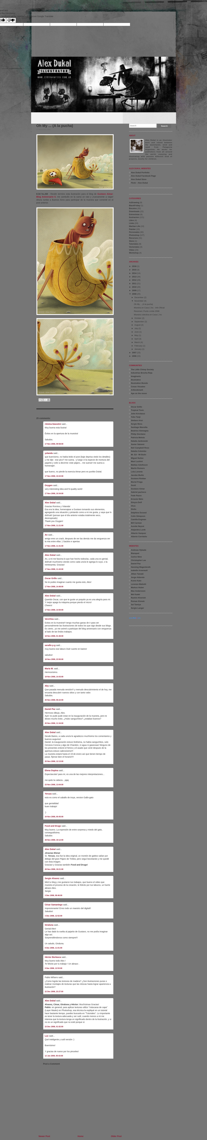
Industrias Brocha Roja (141, 373)
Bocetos (133, 208)
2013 (134, 277)
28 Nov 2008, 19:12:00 (54, 840)
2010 (134, 287)
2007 (134, 352)
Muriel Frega (137, 482)
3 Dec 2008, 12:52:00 (53, 916)
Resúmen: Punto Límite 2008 (146, 311)
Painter (132, 229)
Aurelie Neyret (137, 526)
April (136, 339)
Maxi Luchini (137, 461)
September (139, 321)
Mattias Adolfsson (139, 465)
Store (131, 241)
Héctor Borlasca (53, 957)
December (139, 297)
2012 (134, 280)
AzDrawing (134, 202)
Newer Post (44, 1136)
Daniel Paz (50, 709)
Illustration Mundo (139, 383)
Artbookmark (137, 390)
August (137, 325)
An (46, 535)
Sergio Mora (136, 424)
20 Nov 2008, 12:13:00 (54, 761)
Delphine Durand (139, 513)
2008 (134, 294)
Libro (131, 220)
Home (80, 1136)
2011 (134, 283)
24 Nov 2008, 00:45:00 (54, 817)
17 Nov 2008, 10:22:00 (54, 476)
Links (131, 223)
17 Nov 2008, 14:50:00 (54, 610)
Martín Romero (138, 468)
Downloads (134, 211)
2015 (134, 270)
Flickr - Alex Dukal (139, 183)
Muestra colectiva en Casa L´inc (148, 314)
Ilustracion (134, 217)
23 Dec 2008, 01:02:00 (54, 1027)
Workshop (134, 253)
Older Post (116, 1136)
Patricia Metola (138, 437)
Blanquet (135, 553)
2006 (134, 356)
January (138, 349)
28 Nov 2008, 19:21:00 (54, 869)
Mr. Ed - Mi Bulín (138, 454)
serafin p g (50, 645)
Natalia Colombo (138, 451)
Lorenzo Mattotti (138, 584)
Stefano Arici (137, 420)
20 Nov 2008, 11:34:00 (54, 723)
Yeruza (48, 793)
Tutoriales (133, 244)
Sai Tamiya (136, 604)
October (138, 318)
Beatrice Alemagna (140, 431)
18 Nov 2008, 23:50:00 (54, 659)
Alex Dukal (50, 502)
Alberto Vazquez (138, 533)
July (136, 328)
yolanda (49, 453)
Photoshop (134, 235)
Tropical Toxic (137, 410)
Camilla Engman (138, 519)
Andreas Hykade (138, 550)
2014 (134, 273)
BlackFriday (134, 205)
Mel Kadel (135, 594)
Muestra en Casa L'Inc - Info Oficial (149, 308)
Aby (47, 686)
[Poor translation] (11, 20)
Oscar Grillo (51, 578)
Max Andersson (138, 591)
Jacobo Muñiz (137, 475)
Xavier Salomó (137, 444)
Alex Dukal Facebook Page (143, 176)
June (136, 332)
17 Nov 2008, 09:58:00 (54, 444)
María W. (49, 668)
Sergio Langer (137, 608)
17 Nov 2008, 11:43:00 (54, 569)
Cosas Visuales (138, 386)
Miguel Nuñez (137, 458)
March (137, 342)
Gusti (133, 485)
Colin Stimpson (138, 516)
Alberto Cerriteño (139, 536)
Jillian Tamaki (137, 574)
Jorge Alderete (138, 577)
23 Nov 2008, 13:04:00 (54, 785)
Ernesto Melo (137, 499)
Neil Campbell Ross (140, 448)
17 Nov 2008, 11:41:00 (54, 546)
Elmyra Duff (136, 502)
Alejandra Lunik (138, 530)
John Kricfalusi (138, 413)
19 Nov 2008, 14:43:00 (54, 677)
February (138, 346)
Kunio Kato (136, 581)
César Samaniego (54, 904)
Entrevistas (134, 214)
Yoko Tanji (136, 417)
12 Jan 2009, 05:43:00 (54, 1056)
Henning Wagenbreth (141, 567)
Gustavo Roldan (138, 478)
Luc (47, 1036)
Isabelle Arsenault (139, 570)
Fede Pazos (136, 495)
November (139, 301)
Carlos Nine (136, 557)
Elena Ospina (51, 770)
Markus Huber (137, 587)
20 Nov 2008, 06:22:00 (54, 700)
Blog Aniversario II (46, 197)
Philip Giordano (138, 434)
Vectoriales (134, 247)
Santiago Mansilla (139, 427)
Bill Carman (136, 523)
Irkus (133, 506)
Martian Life (134, 226)
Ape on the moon (139, 393)
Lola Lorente (137, 472)
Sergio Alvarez (52, 878)
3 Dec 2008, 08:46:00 (53, 895)
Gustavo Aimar (105, 194)
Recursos (133, 238)
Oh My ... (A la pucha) (54, 126)
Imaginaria (136, 376)
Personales (134, 232)
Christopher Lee (138, 560)
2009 (134, 290)
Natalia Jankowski (139, 441)
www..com (135, 618)
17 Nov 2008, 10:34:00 (54, 493)
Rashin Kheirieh (138, 598)
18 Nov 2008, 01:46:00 (54, 636)
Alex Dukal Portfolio (140, 172)
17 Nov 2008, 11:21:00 (54, 526)
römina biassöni (53, 424)
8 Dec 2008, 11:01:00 (53, 948)
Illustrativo (136, 380)
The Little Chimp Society (142, 369)
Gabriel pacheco (138, 492)
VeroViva (49, 619)
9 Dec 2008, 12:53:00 (53, 968)
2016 (134, 266)
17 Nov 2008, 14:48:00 (54, 587)
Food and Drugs (53, 826)
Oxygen (49, 485)
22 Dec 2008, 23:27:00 (54, 992)
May (136, 335)
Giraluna (49, 925)
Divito (133, 509)
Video (131, 250)
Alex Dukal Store (138, 179)
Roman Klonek (138, 601)
